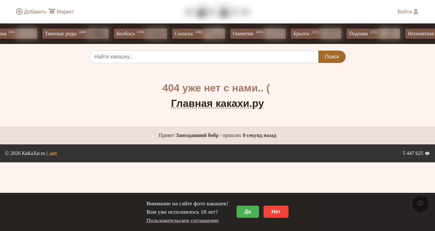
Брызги (319, 34)
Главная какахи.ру (217, 103)
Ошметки (260, 34)
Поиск (332, 56)
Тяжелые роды (78, 34)
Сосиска (201, 34)
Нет (276, 211)
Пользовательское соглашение (182, 220)
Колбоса (143, 34)
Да (248, 211)
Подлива (375, 34)
